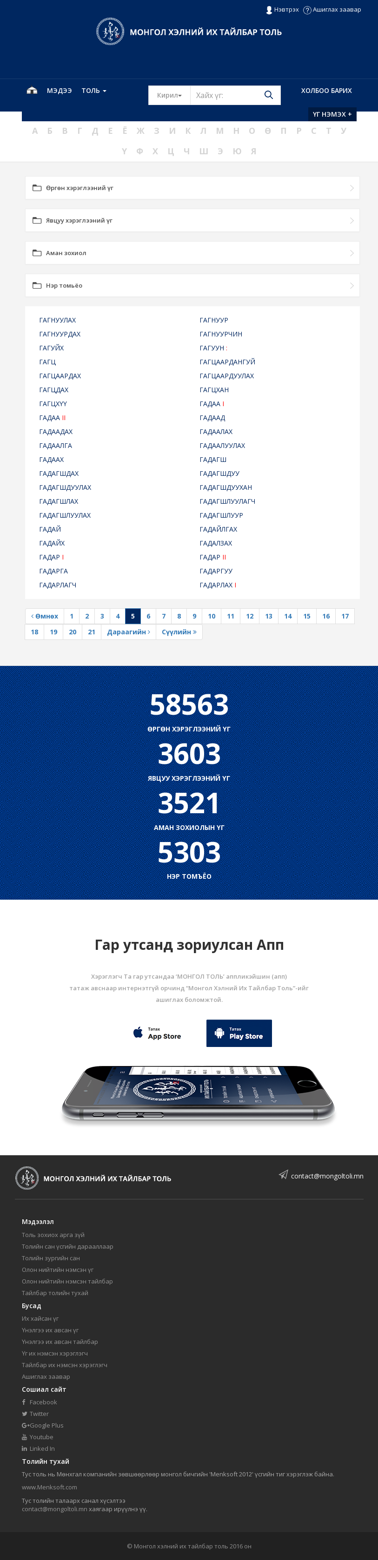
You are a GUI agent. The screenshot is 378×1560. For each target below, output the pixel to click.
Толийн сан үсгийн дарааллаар (67, 1246)
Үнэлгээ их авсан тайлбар (60, 1341)
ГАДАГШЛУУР (221, 515)
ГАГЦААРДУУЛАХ (226, 375)
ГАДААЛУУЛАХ (222, 445)
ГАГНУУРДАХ (59, 333)
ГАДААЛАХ (215, 431)
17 (345, 616)
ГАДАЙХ (52, 543)
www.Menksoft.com (49, 1487)
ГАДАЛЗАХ (215, 543)
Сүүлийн (179, 631)
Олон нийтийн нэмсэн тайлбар (67, 1281)
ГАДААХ (51, 459)
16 (326, 616)
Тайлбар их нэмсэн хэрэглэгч (64, 1365)
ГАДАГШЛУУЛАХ (65, 515)
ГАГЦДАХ (53, 389)
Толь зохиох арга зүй (53, 1235)
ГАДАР (51, 557)
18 (34, 631)
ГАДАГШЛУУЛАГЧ (227, 501)
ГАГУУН (213, 347)
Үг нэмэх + (332, 114)
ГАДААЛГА (55, 445)
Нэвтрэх (281, 9)
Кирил (174, 94)
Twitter (35, 1413)
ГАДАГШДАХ (59, 473)
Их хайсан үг (40, 1318)
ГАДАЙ (50, 529)
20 (72, 631)
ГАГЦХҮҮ (53, 403)
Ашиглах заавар (332, 9)
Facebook (39, 1402)
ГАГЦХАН (214, 389)
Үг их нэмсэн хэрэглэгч (55, 1353)
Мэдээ (59, 90)
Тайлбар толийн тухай (55, 1293)
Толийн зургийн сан (51, 1258)
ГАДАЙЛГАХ (218, 529)
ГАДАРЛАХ (217, 584)
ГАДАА (211, 403)
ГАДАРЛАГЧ (57, 584)
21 (91, 631)
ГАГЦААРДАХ (60, 375)
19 (53, 631)
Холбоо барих (326, 90)
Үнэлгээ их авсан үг (50, 1330)
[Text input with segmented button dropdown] (235, 95)
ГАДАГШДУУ (219, 473)
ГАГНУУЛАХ (57, 320)
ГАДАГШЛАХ (58, 501)
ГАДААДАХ (56, 431)
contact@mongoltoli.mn (327, 1176)
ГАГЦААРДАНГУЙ (227, 361)
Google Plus (43, 1425)
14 (288, 616)
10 (211, 616)
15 (307, 616)
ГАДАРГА (53, 570)
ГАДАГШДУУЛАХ (65, 487)
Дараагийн (128, 631)
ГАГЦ (47, 361)
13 (268, 616)
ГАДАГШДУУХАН (225, 487)
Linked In (38, 1448)
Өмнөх (44, 616)
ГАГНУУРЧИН (220, 333)
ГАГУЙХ (51, 347)
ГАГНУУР (213, 320)
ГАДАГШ (212, 459)
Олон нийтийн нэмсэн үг (57, 1269)
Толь (93, 90)
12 (249, 616)
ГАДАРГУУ (215, 570)
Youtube (37, 1437)
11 (230, 616)
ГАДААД (212, 417)
